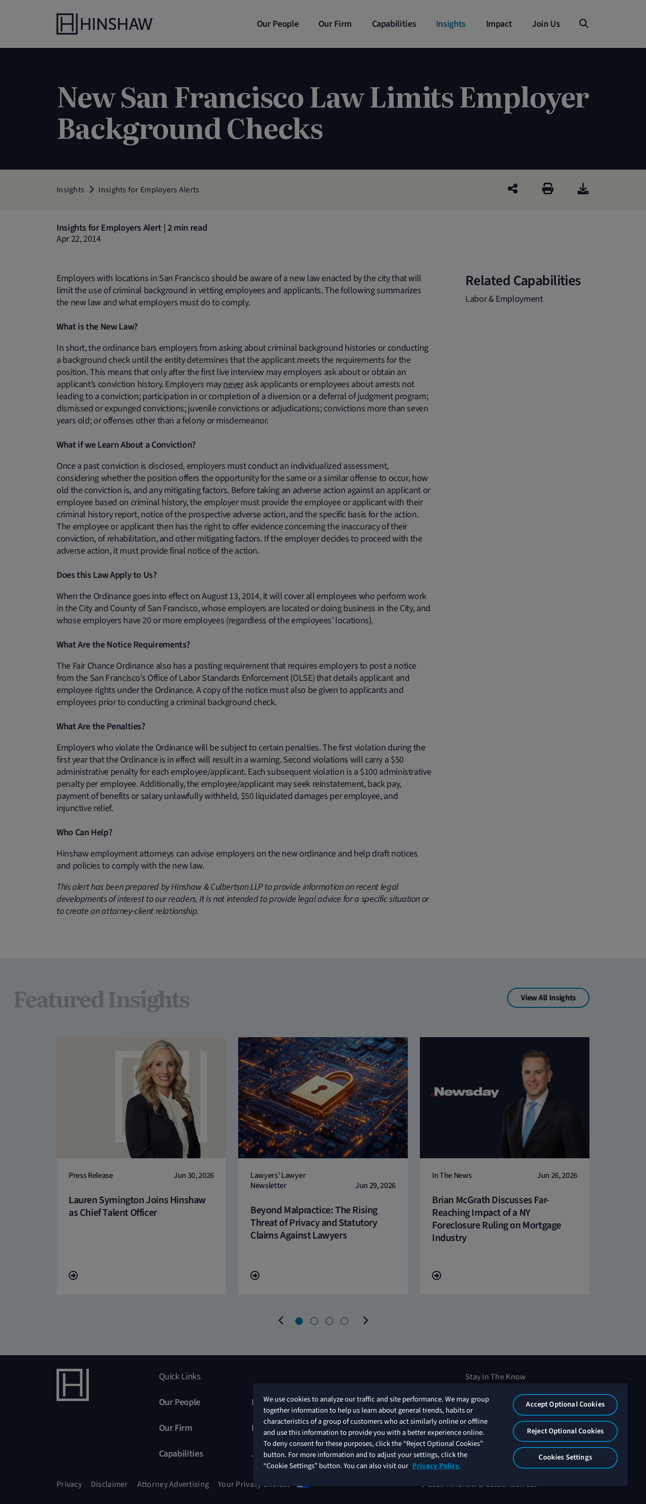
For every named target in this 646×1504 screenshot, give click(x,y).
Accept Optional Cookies (565, 1404)
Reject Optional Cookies (565, 1431)
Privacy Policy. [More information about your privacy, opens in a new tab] (436, 1466)
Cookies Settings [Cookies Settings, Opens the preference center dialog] (565, 1457)
